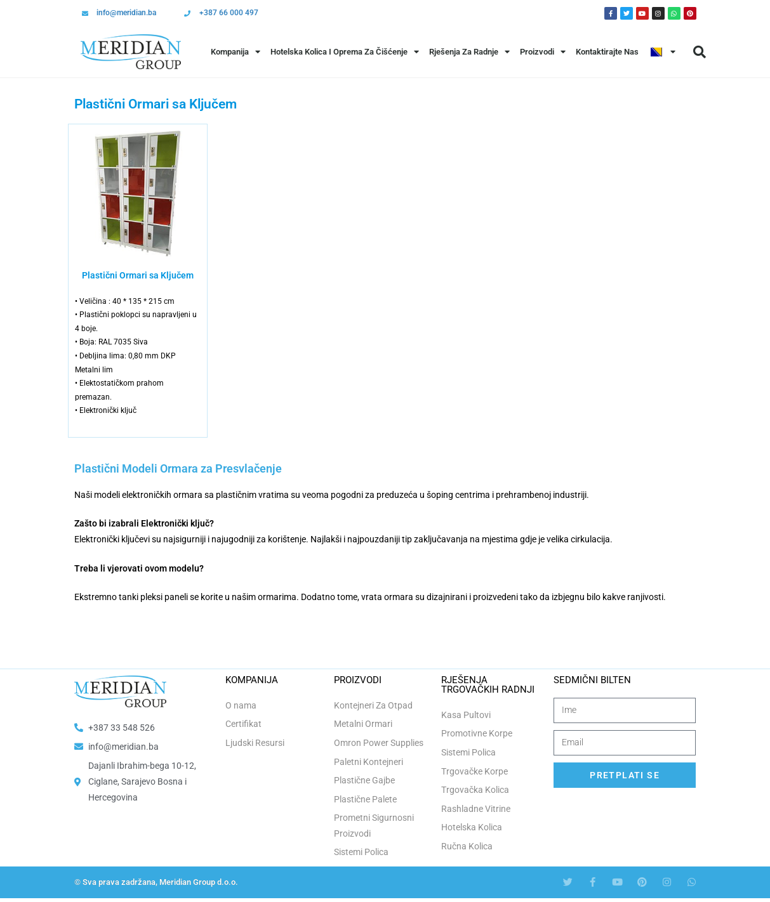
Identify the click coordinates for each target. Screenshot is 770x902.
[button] (699, 52)
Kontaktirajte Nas (607, 51)
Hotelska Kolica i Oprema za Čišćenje (344, 51)
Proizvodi (543, 51)
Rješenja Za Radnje (469, 51)
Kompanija (235, 51)
